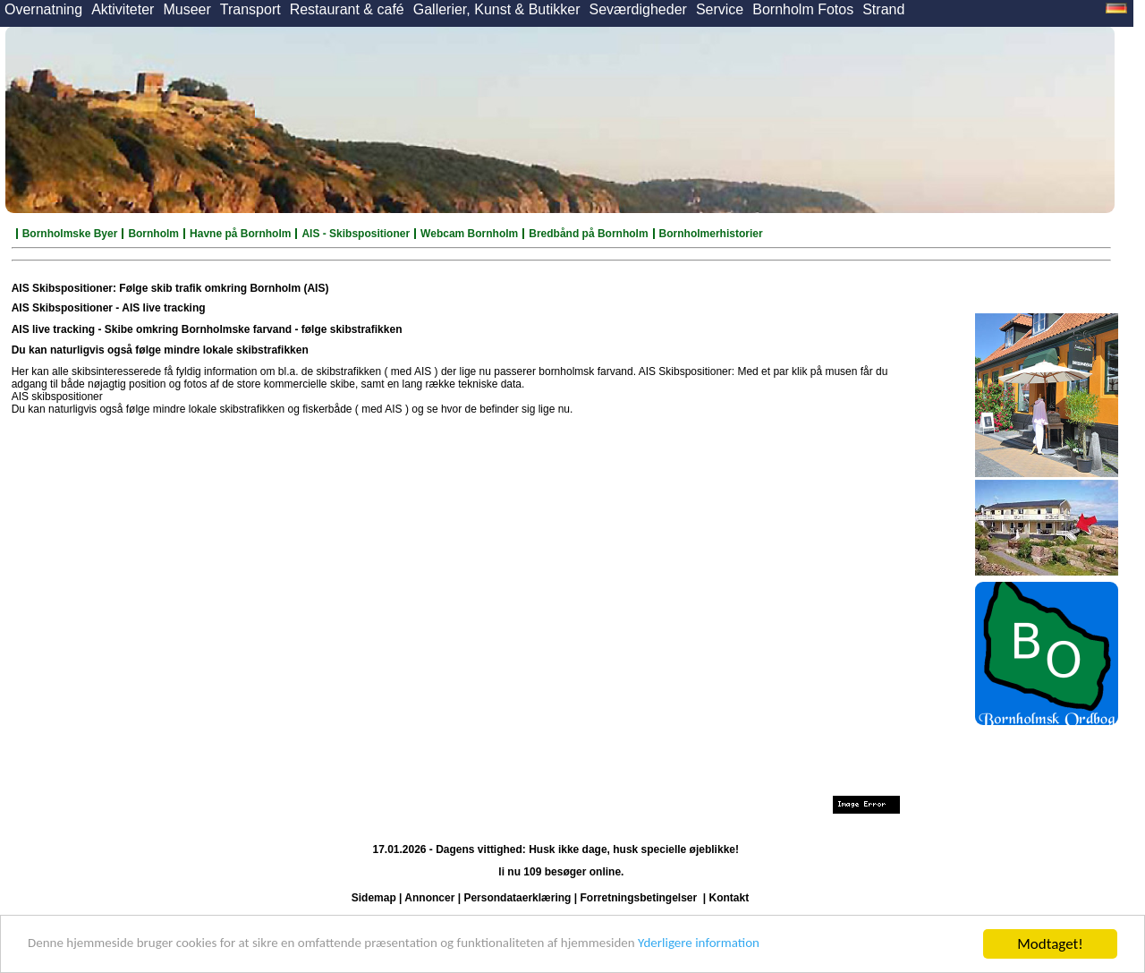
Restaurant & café (347, 9)
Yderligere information (788, 944)
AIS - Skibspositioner (355, 233)
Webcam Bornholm (469, 233)
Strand (883, 9)
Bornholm (153, 233)
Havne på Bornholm (240, 233)
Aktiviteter (122, 9)
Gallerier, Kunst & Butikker (497, 9)
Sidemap (374, 898)
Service (719, 9)
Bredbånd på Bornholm (588, 233)
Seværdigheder (637, 9)
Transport (250, 9)
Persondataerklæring (517, 898)
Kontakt (729, 898)
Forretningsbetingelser (638, 898)
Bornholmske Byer (70, 233)
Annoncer (429, 898)
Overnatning (43, 9)
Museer (186, 9)
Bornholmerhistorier (711, 233)
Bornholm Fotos (802, 9)
